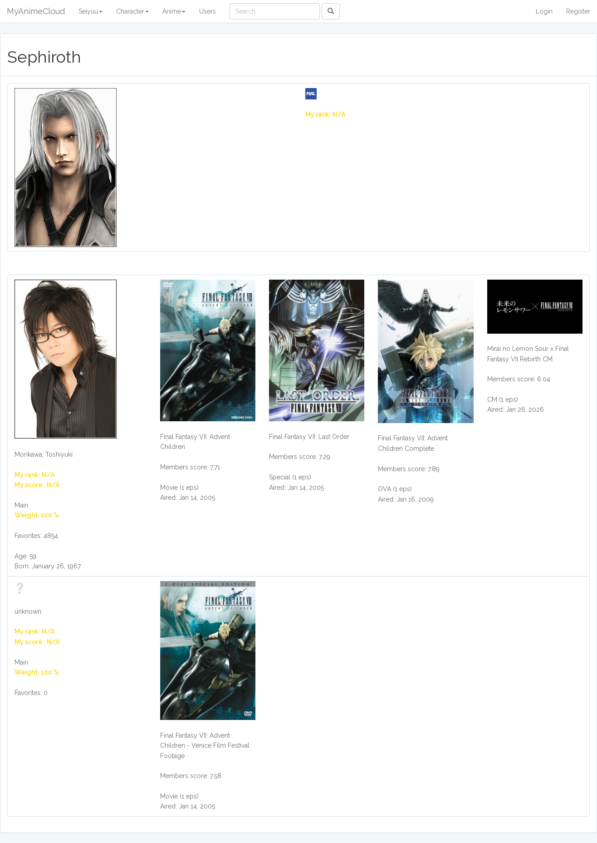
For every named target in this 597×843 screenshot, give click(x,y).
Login (544, 11)
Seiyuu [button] (90, 11)
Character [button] (132, 11)
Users (207, 11)
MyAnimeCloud (36, 11)
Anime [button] (174, 11)
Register (578, 11)
